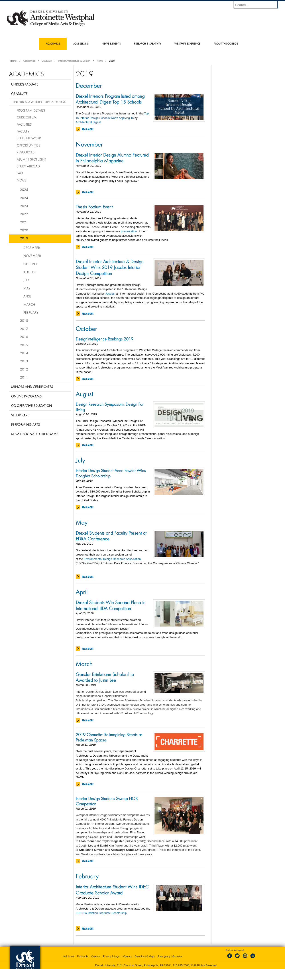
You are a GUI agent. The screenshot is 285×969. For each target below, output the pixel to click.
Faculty (23, 131)
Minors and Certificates (32, 386)
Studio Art (20, 415)
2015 (24, 345)
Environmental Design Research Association (112, 559)
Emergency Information (170, 956)
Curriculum (27, 117)
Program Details (31, 110)
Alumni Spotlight (31, 159)
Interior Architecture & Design (74, 60)
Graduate (46, 60)
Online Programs (26, 396)
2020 (24, 230)
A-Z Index (68, 956)
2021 (24, 222)
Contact (127, 956)
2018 (24, 320)
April (82, 591)
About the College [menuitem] (226, 43)
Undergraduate (24, 84)
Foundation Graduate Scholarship (105, 913)
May (82, 522)
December (89, 85)
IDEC (79, 913)
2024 (24, 197)
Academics (29, 60)
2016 (24, 336)
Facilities (24, 124)
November (89, 144)
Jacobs (109, 293)
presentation (129, 231)
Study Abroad (28, 166)
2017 (24, 328)
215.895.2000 (181, 965)
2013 (24, 361)
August (84, 393)
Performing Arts (25, 424)
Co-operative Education (31, 405)
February (87, 876)
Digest (97, 122)
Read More (88, 129)
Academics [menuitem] (53, 43)
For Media (82, 956)
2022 (24, 214)
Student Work (29, 138)
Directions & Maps (145, 956)
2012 (24, 369)
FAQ (20, 173)
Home (13, 60)
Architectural (84, 122)
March (84, 663)
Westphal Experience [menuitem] (187, 43)
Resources (26, 152)
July (80, 460)
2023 (24, 206)
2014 (24, 353)
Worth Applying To (122, 118)
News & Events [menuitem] (111, 43)
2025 (24, 189)
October (86, 328)
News (100, 60)
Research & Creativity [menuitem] (147, 43)
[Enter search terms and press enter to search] (258, 4)
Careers (95, 956)
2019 (24, 238)
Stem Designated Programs (34, 434)
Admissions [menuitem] (80, 43)
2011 (24, 377)
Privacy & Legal (111, 956)
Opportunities (28, 145)
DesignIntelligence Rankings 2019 (104, 339)
